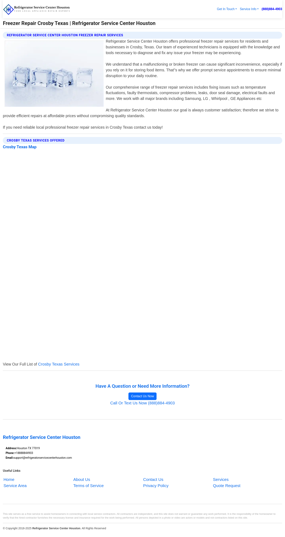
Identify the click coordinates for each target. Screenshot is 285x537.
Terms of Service (88, 485)
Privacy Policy (155, 485)
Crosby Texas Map (19, 147)
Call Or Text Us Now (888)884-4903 (142, 403)
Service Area (15, 485)
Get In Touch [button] (226, 9)
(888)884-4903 (272, 9)
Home (9, 479)
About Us (81, 479)
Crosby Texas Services (58, 364)
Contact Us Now (142, 396)
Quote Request (226, 485)
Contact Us (153, 479)
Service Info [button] (248, 9)
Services (221, 479)
